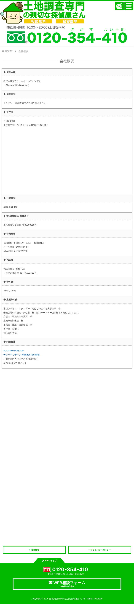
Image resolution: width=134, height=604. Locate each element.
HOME (7, 51)
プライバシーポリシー (100, 550)
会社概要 (23, 51)
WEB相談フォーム (67, 584)
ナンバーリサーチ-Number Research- (22, 354)
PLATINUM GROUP (13, 350)
